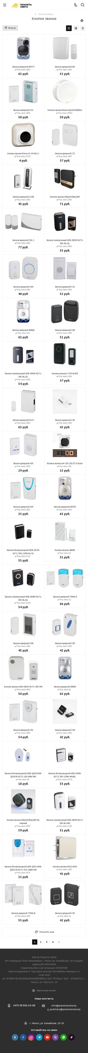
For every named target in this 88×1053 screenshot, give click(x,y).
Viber (55, 1037)
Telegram (39, 1037)
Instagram (31, 1037)
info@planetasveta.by (63, 1005)
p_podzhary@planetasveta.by (63, 1009)
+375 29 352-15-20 (24, 1005)
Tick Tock (71, 1037)
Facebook (23, 1037)
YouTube (47, 1037)
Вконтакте (15, 1037)
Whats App (63, 1037)
